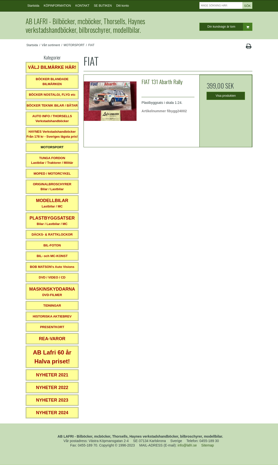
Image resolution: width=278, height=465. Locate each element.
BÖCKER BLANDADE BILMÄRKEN (52, 81)
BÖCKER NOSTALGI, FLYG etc (52, 94)
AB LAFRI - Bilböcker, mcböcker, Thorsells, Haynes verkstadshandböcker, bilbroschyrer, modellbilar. (85, 25)
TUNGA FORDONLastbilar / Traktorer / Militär (52, 160)
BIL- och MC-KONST (52, 256)
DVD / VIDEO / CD (52, 277)
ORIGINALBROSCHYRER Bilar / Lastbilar (52, 186)
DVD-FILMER (52, 292)
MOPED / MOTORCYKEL (52, 173)
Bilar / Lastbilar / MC (52, 221)
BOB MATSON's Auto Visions (52, 267)
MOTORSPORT (52, 147)
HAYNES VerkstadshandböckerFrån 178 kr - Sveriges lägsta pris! (52, 134)
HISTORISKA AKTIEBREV (52, 316)
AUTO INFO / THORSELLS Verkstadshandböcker (52, 118)
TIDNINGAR (52, 305)
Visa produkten (226, 95)
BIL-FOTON (52, 245)
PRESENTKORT (52, 327)
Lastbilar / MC (52, 203)
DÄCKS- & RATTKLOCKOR (52, 234)
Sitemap (207, 445)
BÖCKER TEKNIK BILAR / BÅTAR (52, 105)
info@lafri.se (187, 445)
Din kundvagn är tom (230, 27)
